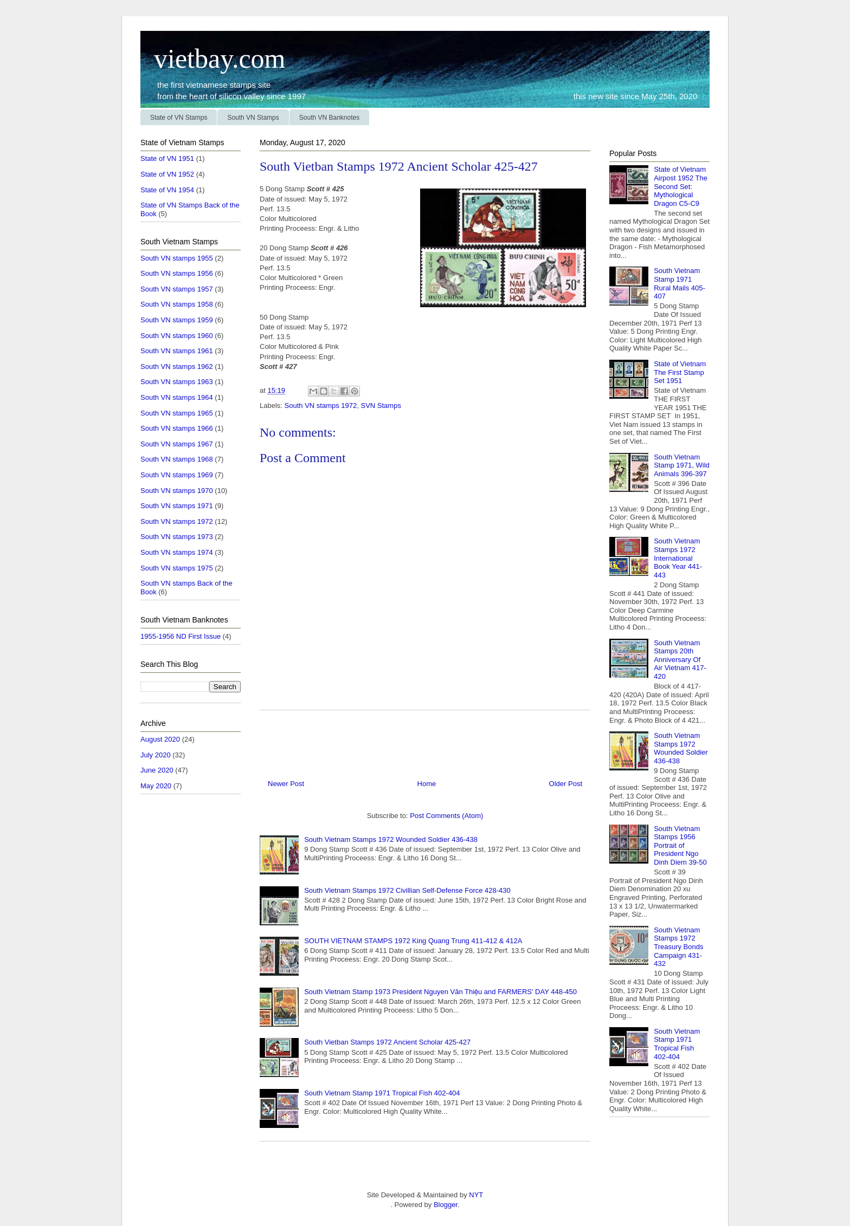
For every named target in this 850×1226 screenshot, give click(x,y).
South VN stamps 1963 (176, 382)
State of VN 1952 (167, 174)
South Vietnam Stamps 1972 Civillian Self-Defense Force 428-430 (407, 890)
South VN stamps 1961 (176, 351)
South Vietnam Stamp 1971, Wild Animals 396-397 (682, 465)
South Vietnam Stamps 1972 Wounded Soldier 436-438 (391, 839)
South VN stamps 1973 (176, 537)
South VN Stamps (253, 117)
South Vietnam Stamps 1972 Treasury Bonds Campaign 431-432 (678, 947)
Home (426, 784)
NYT (475, 1195)
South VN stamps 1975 (176, 568)
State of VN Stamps (178, 117)
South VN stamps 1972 (321, 405)
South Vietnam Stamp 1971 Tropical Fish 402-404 (382, 1093)
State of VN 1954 (167, 190)
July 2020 (155, 755)
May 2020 (155, 786)
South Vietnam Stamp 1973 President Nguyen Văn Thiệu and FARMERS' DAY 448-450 (440, 992)
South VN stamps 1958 (176, 304)
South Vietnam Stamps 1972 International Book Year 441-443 (678, 558)
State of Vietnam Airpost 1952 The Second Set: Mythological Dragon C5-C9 (680, 186)
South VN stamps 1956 (176, 273)
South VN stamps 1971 (176, 506)
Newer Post (286, 784)
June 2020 (156, 770)
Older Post (565, 784)
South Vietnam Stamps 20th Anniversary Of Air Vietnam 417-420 (680, 659)
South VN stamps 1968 (176, 459)
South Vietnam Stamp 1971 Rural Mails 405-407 (679, 283)
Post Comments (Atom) (446, 816)
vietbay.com (213, 58)
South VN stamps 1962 (176, 366)
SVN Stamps (380, 405)
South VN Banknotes (329, 117)
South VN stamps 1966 (176, 428)
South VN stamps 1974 (176, 552)
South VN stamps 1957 (176, 289)
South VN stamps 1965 (176, 413)
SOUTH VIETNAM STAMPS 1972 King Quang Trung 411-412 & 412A (413, 941)
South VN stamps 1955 (176, 258)
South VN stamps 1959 (176, 320)
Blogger (446, 1205)
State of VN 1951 (167, 158)
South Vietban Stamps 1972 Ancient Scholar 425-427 (387, 1042)
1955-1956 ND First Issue (180, 636)
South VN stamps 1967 (176, 444)
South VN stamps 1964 (176, 397)
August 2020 (160, 739)
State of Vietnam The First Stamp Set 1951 (680, 372)
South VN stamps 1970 (176, 490)
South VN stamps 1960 (176, 336)
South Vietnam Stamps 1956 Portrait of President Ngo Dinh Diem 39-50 (680, 845)
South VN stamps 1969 (176, 475)
